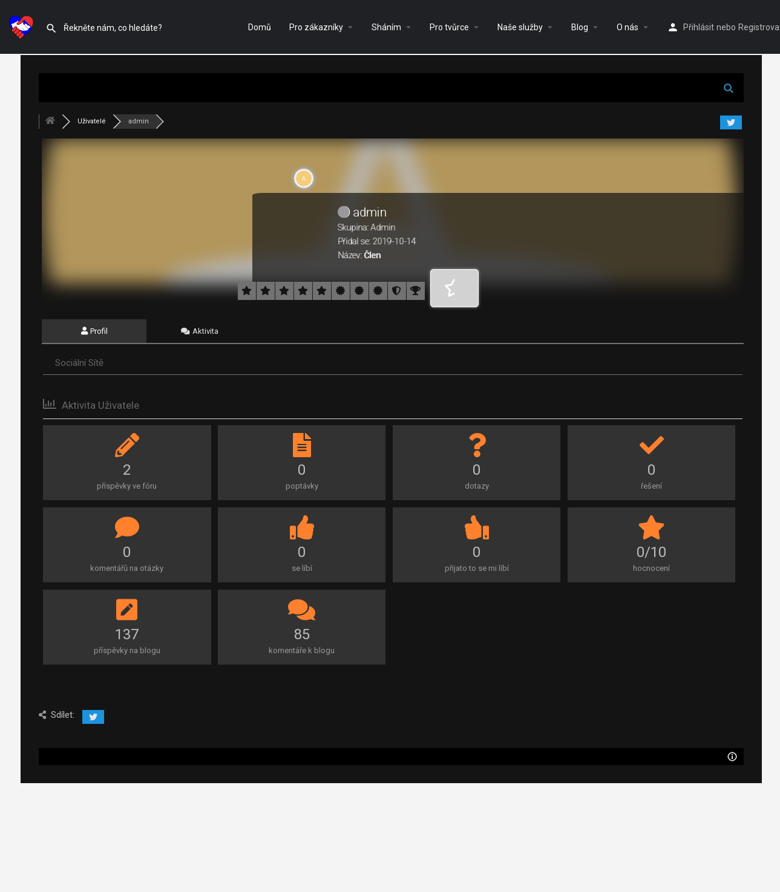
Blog (579, 27)
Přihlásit (698, 27)
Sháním (386, 27)
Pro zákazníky (316, 27)
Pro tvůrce (449, 27)
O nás (627, 27)
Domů (259, 27)
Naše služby (520, 27)
